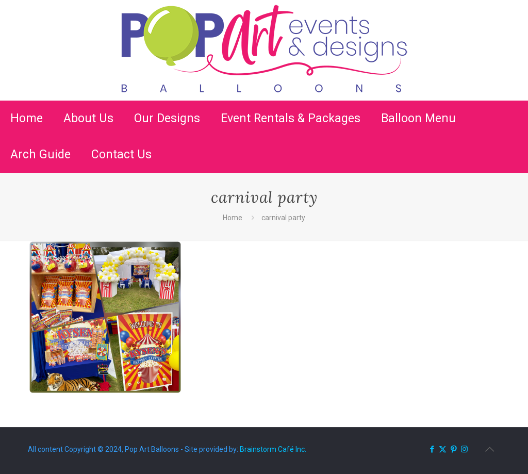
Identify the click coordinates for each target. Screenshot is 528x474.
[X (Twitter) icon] (443, 449)
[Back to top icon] (489, 449)
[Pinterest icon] (453, 449)
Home (232, 218)
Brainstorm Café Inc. (273, 449)
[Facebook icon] (432, 449)
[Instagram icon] (464, 449)
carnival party (283, 218)
